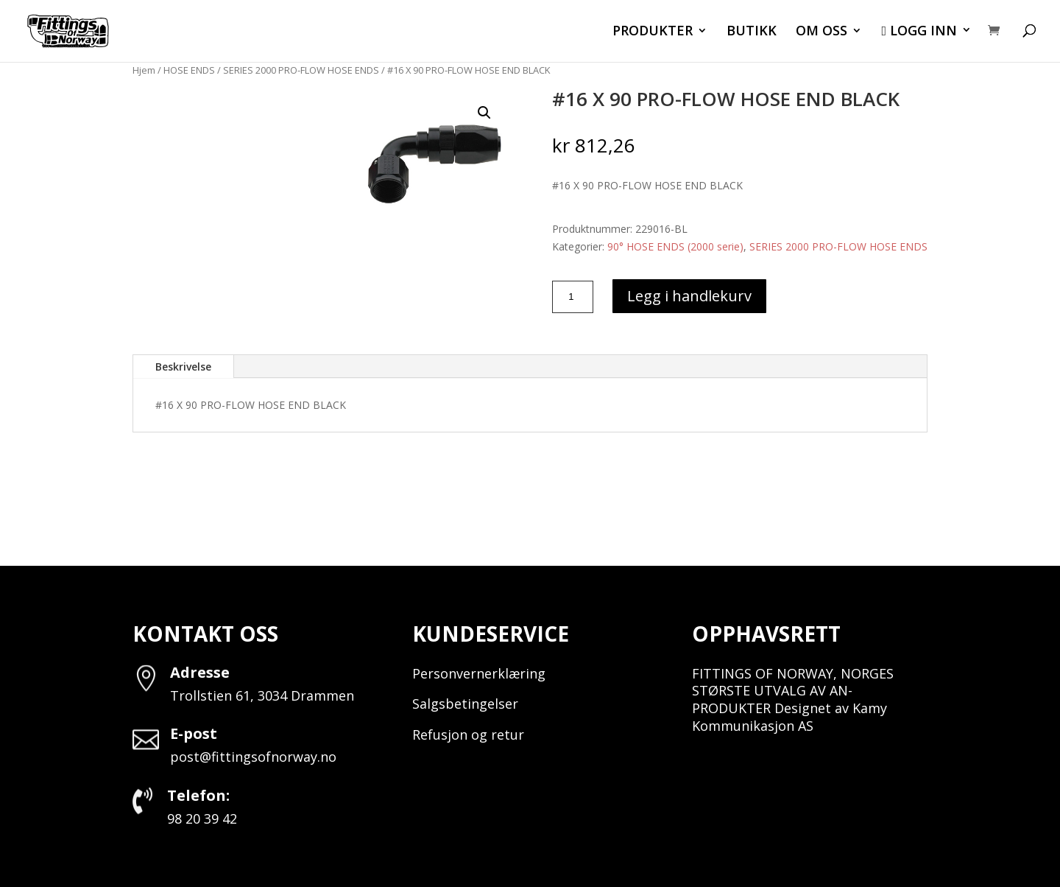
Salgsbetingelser (465, 703)
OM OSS (821, 32)
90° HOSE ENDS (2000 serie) (675, 246)
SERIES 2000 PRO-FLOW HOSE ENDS (301, 70)
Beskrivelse (183, 367)
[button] (484, 112)
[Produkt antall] (572, 297)
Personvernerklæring (478, 673)
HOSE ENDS (189, 70)
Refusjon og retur (468, 734)
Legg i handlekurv (689, 296)
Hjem (143, 70)
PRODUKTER (652, 32)
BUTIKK (752, 32)
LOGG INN (919, 31)
